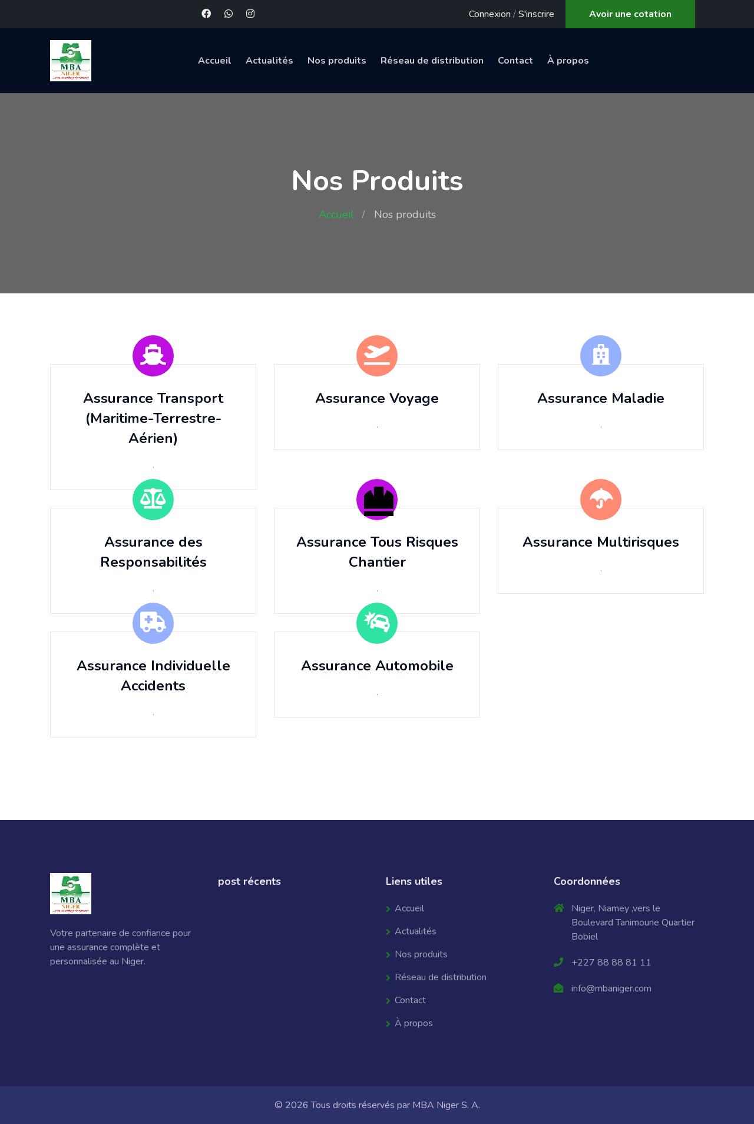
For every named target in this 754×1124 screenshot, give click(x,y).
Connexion (490, 14)
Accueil (215, 60)
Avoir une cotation (630, 14)
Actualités (269, 60)
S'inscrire (536, 14)
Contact (515, 60)
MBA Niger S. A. (446, 1105)
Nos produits (336, 60)
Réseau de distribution (432, 60)
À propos (568, 60)
